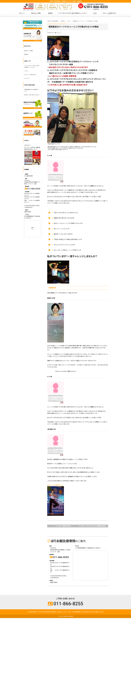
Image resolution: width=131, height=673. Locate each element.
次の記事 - (93, 526)
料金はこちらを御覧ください (55, 485)
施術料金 (50, 14)
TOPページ (21, 14)
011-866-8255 (59, 557)
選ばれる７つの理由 (35, 14)
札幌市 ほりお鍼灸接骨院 (68, 616)
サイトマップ (26, 78)
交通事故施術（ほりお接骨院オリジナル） (31, 90)
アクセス (94, 14)
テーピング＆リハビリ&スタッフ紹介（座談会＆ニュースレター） (72, 14)
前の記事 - (62, 526)
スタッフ (59, 32)
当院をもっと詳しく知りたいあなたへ (32, 94)
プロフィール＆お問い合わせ (109, 14)
